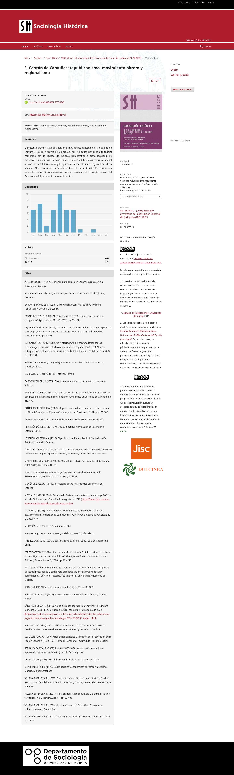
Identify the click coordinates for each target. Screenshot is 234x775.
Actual (25, 46)
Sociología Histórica (61, 26)
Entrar (211, 2)
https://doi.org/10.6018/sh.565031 (48, 114)
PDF (156, 80)
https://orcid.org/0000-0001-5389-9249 (46, 102)
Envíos (69, 46)
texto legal (126, 339)
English (174, 69)
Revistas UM (183, 2)
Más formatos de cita (133, 196)
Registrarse (199, 2)
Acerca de (53, 46)
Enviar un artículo (182, 89)
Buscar (207, 46)
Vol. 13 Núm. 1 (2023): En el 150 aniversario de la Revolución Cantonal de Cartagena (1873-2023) (93, 57)
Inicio (27, 57)
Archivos (38, 46)
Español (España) (180, 74)
